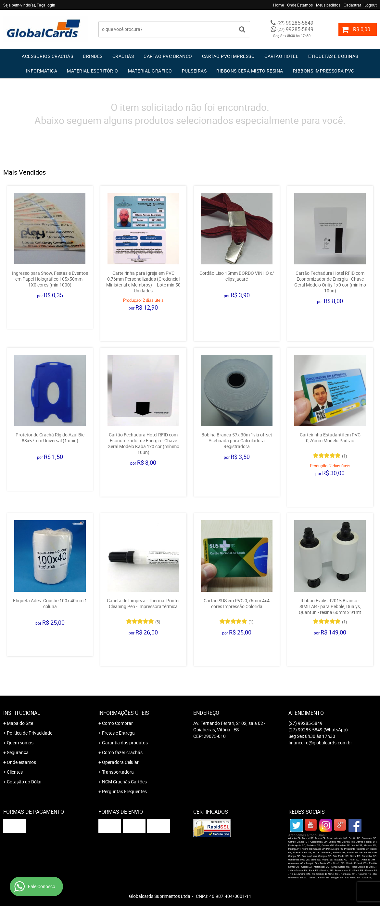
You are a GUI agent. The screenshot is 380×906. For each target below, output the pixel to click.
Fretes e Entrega (118, 733)
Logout (370, 4)
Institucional (21, 712)
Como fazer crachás (122, 752)
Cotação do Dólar (24, 782)
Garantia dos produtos (125, 742)
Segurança (18, 752)
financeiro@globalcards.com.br (320, 742)
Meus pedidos (328, 4)
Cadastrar (352, 4)
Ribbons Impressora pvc (323, 71)
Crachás (123, 56)
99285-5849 (295, 22)
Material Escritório (92, 71)
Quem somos (20, 742)
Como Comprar (117, 723)
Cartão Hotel (281, 56)
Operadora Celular (120, 762)
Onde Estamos (300, 4)
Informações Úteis (123, 712)
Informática (41, 71)
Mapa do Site (20, 723)
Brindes (93, 56)
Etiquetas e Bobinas (333, 56)
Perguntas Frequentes (124, 791)
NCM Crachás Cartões (124, 782)
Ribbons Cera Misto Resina (249, 71)
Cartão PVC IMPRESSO (228, 56)
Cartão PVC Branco (168, 56)
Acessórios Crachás (47, 56)
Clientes (15, 772)
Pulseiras (194, 71)
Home (278, 4)
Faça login (46, 4)
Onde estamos (21, 762)
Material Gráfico (150, 71)
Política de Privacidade (29, 733)
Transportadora (118, 772)
